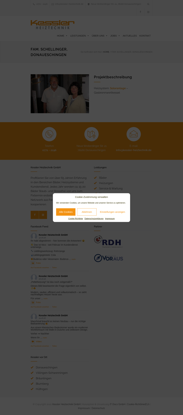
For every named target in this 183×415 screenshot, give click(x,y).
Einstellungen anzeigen (112, 212)
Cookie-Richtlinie (75, 218)
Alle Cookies (66, 212)
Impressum (110, 218)
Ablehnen (87, 212)
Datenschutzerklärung (94, 218)
